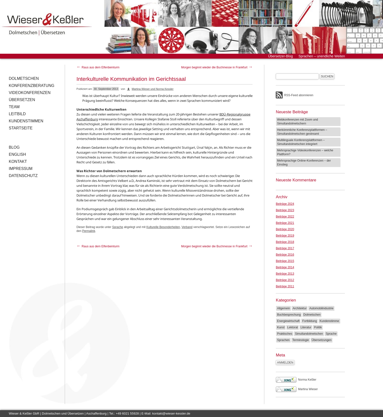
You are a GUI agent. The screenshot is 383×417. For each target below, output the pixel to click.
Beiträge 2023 (285, 210)
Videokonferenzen (30, 93)
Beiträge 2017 (285, 248)
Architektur (300, 308)
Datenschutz (23, 176)
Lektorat (292, 327)
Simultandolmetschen (309, 333)
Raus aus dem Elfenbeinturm (97, 67)
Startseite (20, 128)
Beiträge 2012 (285, 280)
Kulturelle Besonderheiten (163, 227)
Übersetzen (22, 100)
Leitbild (17, 114)
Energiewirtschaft (288, 321)
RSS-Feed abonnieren (298, 95)
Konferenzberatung (31, 85)
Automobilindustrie (321, 308)
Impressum (20, 169)
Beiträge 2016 (285, 254)
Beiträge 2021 (285, 223)
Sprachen (283, 340)
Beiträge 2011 (285, 286)
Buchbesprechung (289, 314)
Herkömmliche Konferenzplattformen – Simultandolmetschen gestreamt (302, 132)
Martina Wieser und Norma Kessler (152, 88)
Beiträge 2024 (285, 204)
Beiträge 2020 (285, 229)
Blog (14, 147)
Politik (318, 327)
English (17, 154)
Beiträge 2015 (285, 261)
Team (14, 107)
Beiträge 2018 (285, 242)
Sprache (117, 227)
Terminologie (300, 340)
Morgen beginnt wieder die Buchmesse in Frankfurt (217, 67)
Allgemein (283, 308)
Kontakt (18, 161)
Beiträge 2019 (285, 235)
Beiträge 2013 (285, 273)
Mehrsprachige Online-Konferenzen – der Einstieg (304, 162)
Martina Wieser (297, 389)
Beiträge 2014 (285, 267)
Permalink (88, 231)
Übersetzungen (321, 340)
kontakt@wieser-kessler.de (171, 413)
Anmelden (285, 362)
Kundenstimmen (26, 121)
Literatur (305, 327)
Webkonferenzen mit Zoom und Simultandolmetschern (297, 121)
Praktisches (284, 333)
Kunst (281, 327)
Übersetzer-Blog (280, 56)
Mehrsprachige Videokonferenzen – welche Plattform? (305, 152)
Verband (186, 227)
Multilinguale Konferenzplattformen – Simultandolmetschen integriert (301, 142)
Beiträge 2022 (285, 216)
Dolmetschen (24, 78)
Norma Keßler (296, 379)
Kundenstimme (329, 321)
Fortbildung (309, 321)
